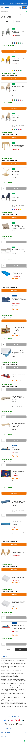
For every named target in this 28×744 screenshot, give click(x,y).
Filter (7, 21)
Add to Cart (16, 188)
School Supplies (8, 14)
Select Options (14, 51)
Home (2, 14)
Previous (7, 649)
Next (20, 649)
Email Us (21, 724)
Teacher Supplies (16, 14)
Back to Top (25, 741)
